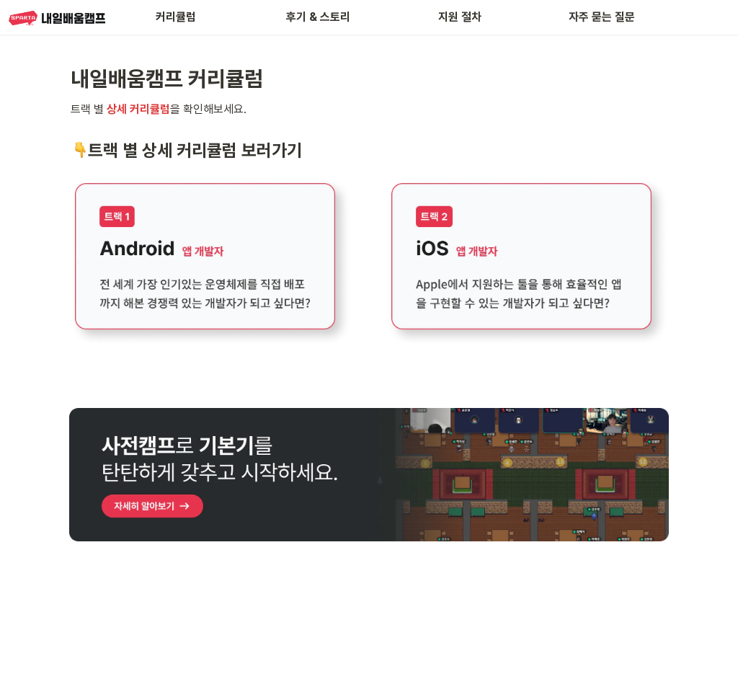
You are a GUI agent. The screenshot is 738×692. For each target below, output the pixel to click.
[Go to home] (57, 17)
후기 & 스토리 (318, 17)
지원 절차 (459, 17)
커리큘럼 (176, 17)
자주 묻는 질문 (602, 17)
